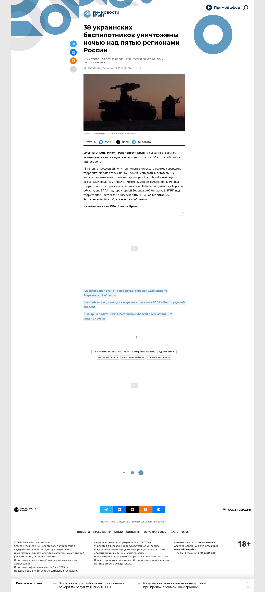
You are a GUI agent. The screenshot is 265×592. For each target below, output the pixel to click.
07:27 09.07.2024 (91, 68)
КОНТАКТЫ (133, 532)
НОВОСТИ (83, 532)
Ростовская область (108, 357)
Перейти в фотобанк (127, 133)
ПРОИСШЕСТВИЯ (142, 522)
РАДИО (118, 532)
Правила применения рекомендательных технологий (46, 571)
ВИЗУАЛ (159, 522)
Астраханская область (133, 357)
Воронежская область (159, 357)
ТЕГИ (185, 532)
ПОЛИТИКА (108, 522)
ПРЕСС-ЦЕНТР (102, 532)
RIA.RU (174, 532)
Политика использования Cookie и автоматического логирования (45, 562)
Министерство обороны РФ (107, 352)
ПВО (126, 352)
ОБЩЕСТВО (123, 522)
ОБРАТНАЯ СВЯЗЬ (155, 532)
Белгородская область (143, 352)
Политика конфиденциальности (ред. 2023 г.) (41, 567)
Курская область (167, 352)
